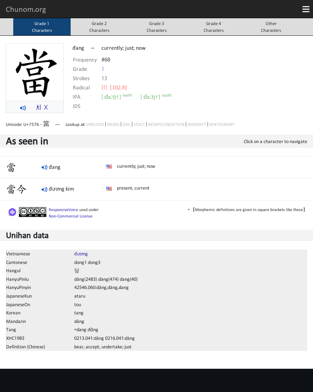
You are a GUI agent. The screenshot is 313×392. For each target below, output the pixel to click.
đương (81, 253)
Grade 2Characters (99, 27)
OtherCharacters (271, 27)
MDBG (113, 124)
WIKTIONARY (221, 124)
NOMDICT (197, 124)
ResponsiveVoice (63, 209)
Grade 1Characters (42, 27)
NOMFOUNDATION (166, 124)
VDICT (139, 124)
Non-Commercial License (71, 216)
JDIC (127, 124)
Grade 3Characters (157, 27)
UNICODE (95, 124)
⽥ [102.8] (114, 87)
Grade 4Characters (214, 27)
